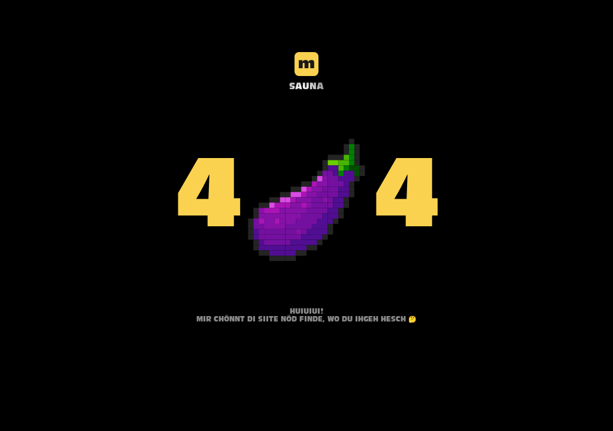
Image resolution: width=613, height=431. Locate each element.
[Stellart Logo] (306, 69)
